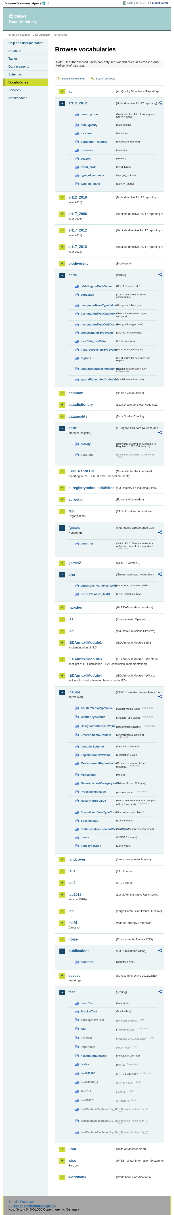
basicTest (87, 1003)
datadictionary (80, 404)
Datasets (14, 51)
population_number (94, 141)
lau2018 (75, 894)
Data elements (18, 66)
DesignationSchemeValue (98, 726)
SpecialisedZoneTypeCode (98, 812)
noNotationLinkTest (94, 1055)
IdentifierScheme (92, 746)
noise (73, 939)
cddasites (87, 294)
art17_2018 (77, 247)
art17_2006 (77, 214)
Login (130, 3)
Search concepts (105, 78)
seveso (74, 975)
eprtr (72, 428)
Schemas (15, 74)
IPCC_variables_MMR (95, 594)
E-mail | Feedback (21, 1201)
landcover (76, 859)
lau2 (71, 883)
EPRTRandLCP (81, 471)
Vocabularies (18, 82)
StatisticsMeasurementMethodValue (98, 829)
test (71, 992)
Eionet (26, 34)
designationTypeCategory (98, 313)
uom (72, 1149)
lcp (70, 911)
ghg (71, 574)
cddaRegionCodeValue (96, 286)
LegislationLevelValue (96, 755)
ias (70, 619)
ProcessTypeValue (93, 791)
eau (83, 1028)
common (75, 393)
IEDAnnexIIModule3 (85, 659)
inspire (74, 692)
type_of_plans (90, 183)
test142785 (88, 1073)
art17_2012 (77, 230)
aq (70, 91)
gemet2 (74, 563)
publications (78, 951)
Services (14, 90)
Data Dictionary (41, 34)
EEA (26, 3)
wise (72, 1160)
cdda (72, 275)
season (85, 158)
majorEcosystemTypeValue (98, 349)
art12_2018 (77, 197)
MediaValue (88, 774)
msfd (72, 923)
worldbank (77, 1177)
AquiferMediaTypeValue (97, 708)
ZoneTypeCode (91, 845)
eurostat (75, 499)
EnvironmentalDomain (96, 735)
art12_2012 (77, 103)
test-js (85, 1064)
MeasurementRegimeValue (98, 763)
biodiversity (78, 263)
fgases (74, 528)
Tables (13, 58)
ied (70, 631)
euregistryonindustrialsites (91, 488)
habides (75, 607)
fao (71, 511)
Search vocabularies (73, 78)
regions (86, 358)
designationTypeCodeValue (98, 324)
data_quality (89, 125)
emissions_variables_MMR (98, 585)
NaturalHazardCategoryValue (98, 783)
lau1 (71, 871)
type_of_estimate (92, 175)
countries (87, 543)
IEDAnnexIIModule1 (85, 642)
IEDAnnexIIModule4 (85, 675)
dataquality (77, 416)
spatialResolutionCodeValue (98, 379)
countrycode (89, 114)
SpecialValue (89, 820)
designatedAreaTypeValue (98, 305)
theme (85, 837)
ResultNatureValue (93, 800)
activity (85, 444)
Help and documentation (25, 43)
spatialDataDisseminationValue (98, 368)
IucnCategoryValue (93, 341)
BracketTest (89, 1011)
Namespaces (17, 98)
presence (87, 150)
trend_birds (88, 167)
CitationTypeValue (93, 717)
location (86, 133)
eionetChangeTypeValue (97, 332)
